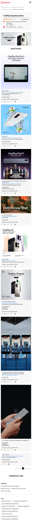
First (16, 468)
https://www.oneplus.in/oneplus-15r (10, 375)
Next (28, 468)
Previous (18, 468)
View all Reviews (25, 19)
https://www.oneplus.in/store (8, 260)
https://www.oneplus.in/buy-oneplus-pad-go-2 (12, 92)
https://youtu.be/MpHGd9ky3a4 (9, 216)
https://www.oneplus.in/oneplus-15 (10, 303)
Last (30, 468)
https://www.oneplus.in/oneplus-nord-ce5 (11, 137)
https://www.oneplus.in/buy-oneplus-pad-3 (12, 183)
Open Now (20, 27)
